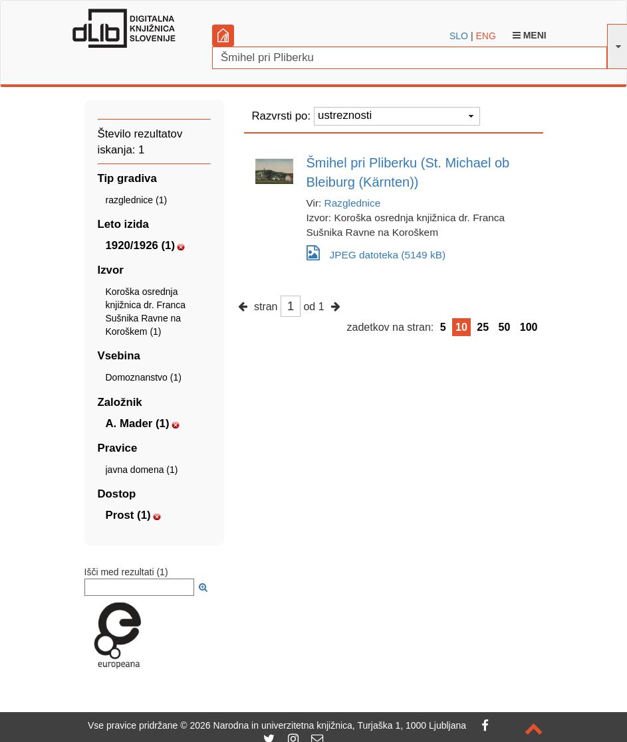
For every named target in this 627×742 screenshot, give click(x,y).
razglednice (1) (137, 200)
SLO (458, 36)
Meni (530, 35)
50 (505, 327)
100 (529, 327)
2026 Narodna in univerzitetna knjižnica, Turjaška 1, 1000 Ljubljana (327, 725)
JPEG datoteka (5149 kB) (376, 252)
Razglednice (352, 203)
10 (461, 327)
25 (483, 327)
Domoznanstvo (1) (144, 377)
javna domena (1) (142, 469)
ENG (485, 36)
